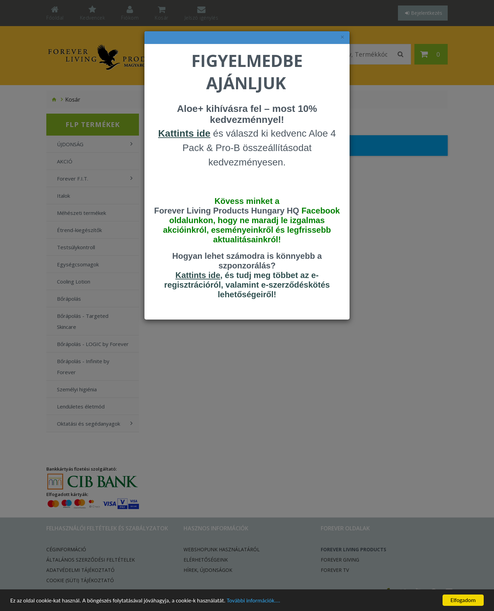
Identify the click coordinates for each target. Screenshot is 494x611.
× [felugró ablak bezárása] (342, 37)
